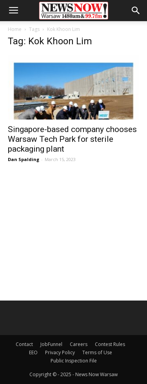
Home (15, 29)
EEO (33, 352)
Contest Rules (110, 344)
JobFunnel (51, 344)
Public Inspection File (74, 360)
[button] (136, 10)
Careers (78, 344)
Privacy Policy (60, 352)
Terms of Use (97, 352)
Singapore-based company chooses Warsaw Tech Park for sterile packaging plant (72, 139)
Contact (24, 344)
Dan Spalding (23, 159)
